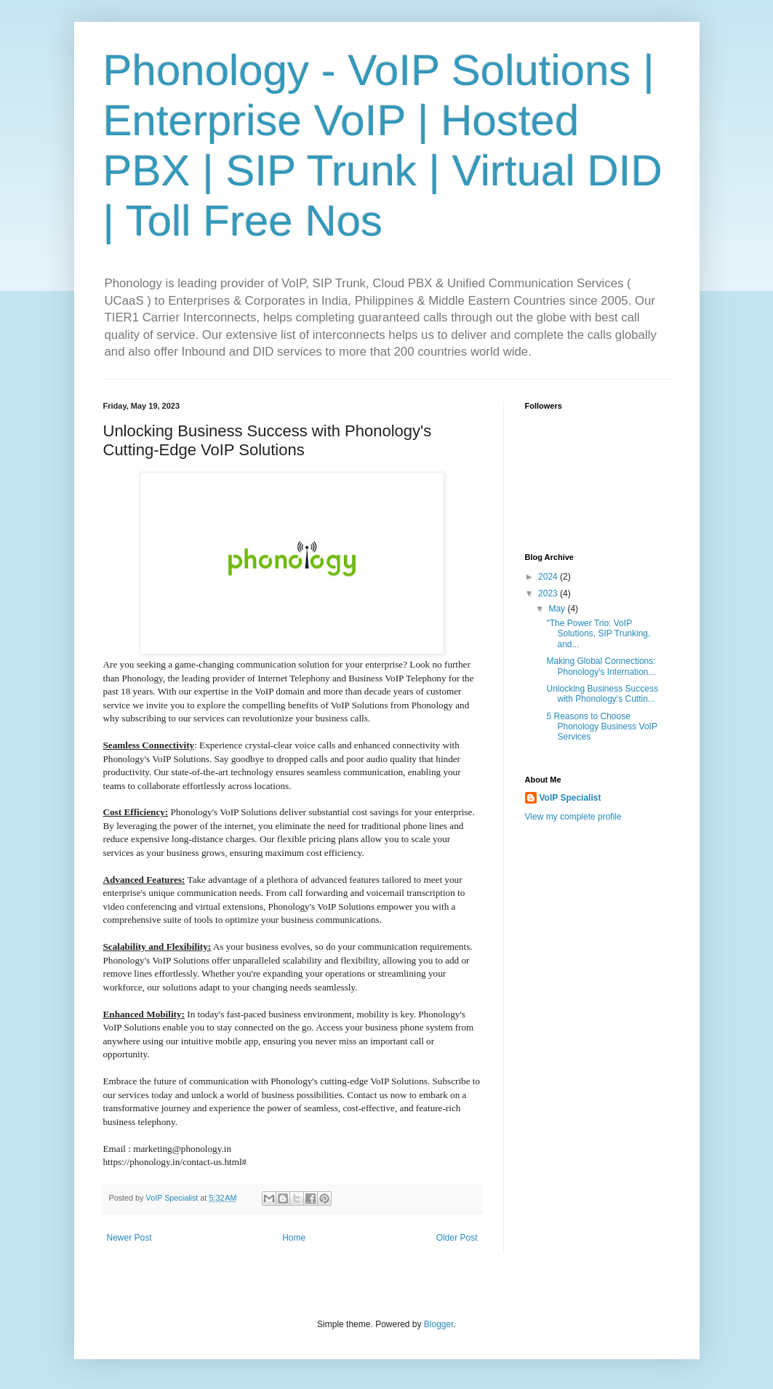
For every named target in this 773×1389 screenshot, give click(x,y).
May (557, 609)
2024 (549, 577)
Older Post (457, 1238)
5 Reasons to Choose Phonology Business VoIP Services (601, 726)
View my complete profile (573, 817)
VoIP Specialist (570, 798)
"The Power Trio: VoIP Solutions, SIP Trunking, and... (598, 633)
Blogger (439, 1324)
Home (293, 1238)
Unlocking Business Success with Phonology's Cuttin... (601, 694)
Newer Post (129, 1238)
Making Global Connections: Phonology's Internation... (600, 666)
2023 (549, 593)
